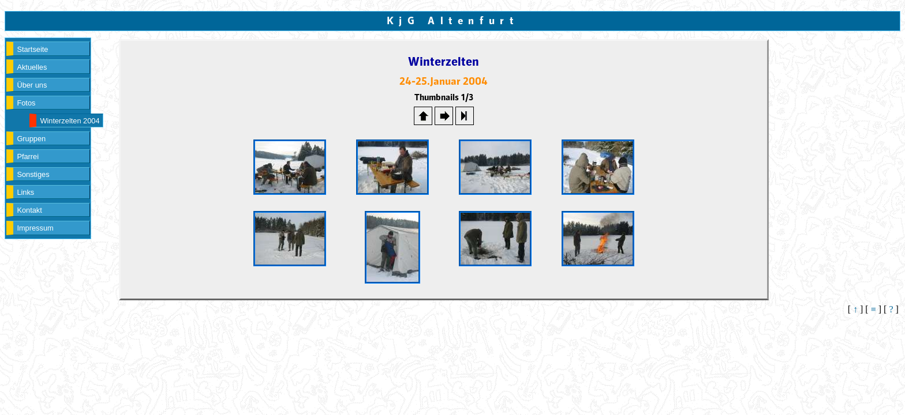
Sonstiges (33, 174)
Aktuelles (32, 67)
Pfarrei (28, 156)
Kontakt (29, 210)
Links (25, 192)
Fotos (26, 103)
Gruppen (31, 138)
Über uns (32, 85)
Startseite (32, 49)
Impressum (35, 228)
